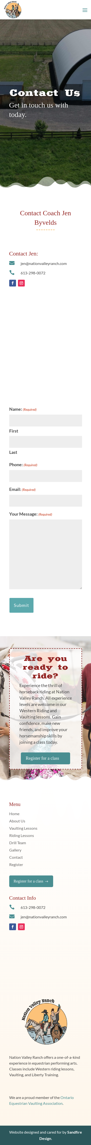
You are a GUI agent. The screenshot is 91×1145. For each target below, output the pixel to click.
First (13, 430)
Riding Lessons (21, 836)
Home (14, 814)
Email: (22, 490)
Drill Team (17, 843)
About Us (17, 821)
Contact (16, 857)
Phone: (23, 465)
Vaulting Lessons (23, 828)
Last (13, 452)
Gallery (15, 850)
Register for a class (45, 758)
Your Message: (30, 514)
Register (16, 865)
